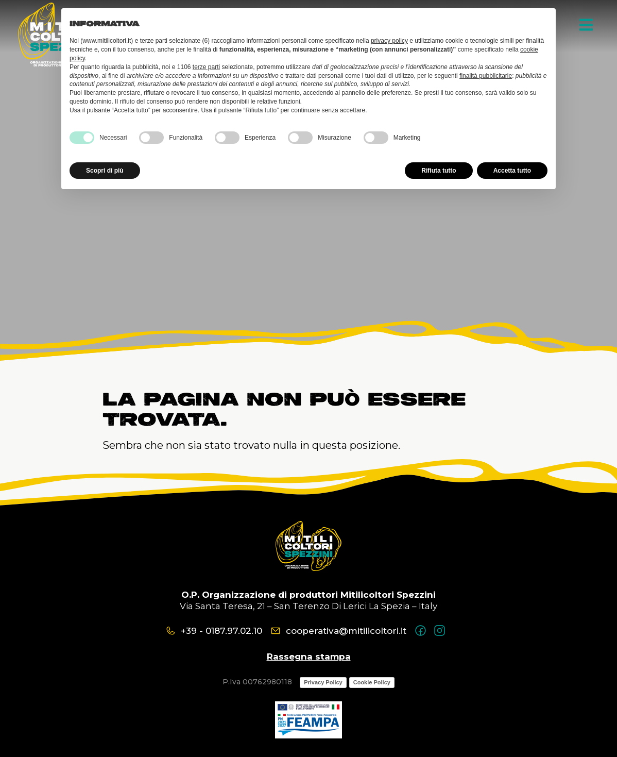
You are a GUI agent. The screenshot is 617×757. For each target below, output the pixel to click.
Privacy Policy (323, 682)
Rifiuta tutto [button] (438, 170)
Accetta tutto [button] (512, 170)
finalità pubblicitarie (485, 75)
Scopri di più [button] (105, 170)
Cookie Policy (371, 682)
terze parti (206, 67)
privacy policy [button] (389, 40)
